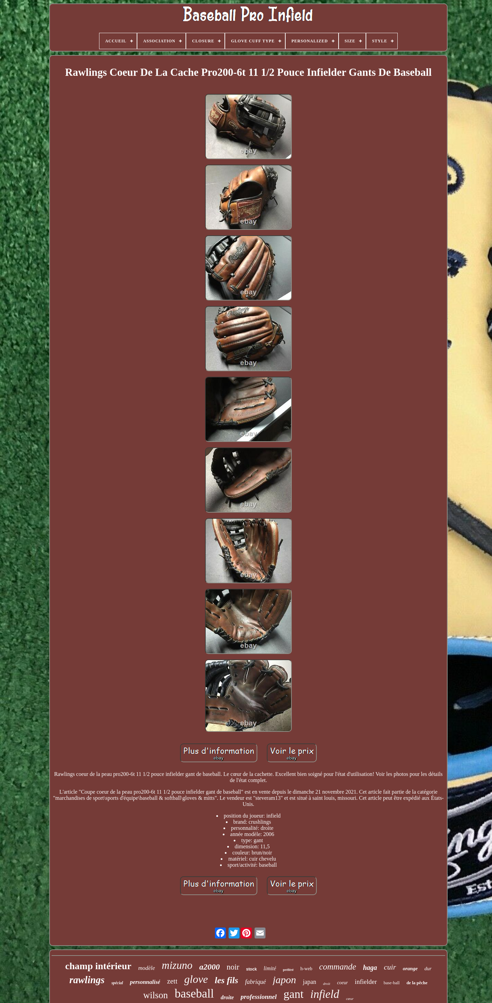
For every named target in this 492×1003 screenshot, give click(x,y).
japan (309, 981)
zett (172, 981)
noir (233, 967)
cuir (390, 967)
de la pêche (417, 982)
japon (284, 979)
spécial (117, 982)
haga (370, 967)
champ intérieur (98, 966)
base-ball (392, 982)
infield (324, 994)
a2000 (209, 966)
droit (326, 983)
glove (196, 979)
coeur (342, 982)
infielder (366, 981)
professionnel (259, 996)
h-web (306, 968)
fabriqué (255, 981)
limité (270, 968)
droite (227, 997)
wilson (155, 995)
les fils (226, 980)
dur (428, 968)
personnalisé (145, 982)
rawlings (87, 979)
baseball (194, 993)
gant (294, 994)
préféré (288, 970)
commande (337, 966)
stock (251, 969)
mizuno (177, 965)
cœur (350, 999)
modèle (146, 968)
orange (410, 968)
